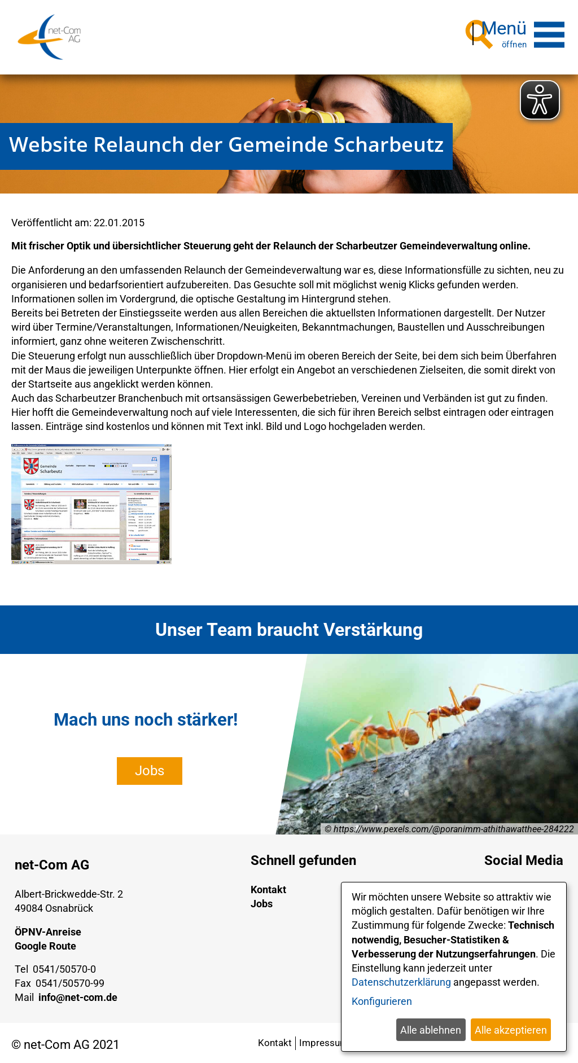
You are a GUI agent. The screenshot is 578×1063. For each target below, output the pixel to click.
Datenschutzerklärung (401, 982)
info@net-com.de (77, 993)
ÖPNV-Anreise (48, 928)
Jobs (149, 767)
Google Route (45, 942)
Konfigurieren (382, 1001)
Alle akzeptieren (511, 1030)
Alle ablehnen (430, 1030)
